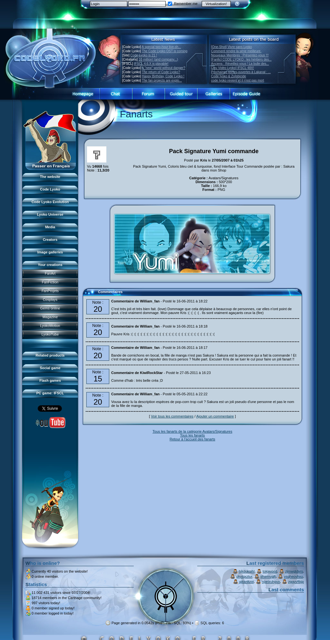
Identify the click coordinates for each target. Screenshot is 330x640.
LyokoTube (50, 334)
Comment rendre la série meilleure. (236, 51)
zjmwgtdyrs (294, 571)
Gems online (50, 308)
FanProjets (50, 291)
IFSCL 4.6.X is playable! (151, 63)
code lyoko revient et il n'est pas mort (237, 80)
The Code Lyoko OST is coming (164, 51)
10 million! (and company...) (158, 59)
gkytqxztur (244, 576)
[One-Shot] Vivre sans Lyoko (231, 47)
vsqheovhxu (293, 576)
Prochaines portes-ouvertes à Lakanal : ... (241, 72)
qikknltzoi (246, 582)
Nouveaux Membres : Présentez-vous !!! (239, 55)
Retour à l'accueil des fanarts (192, 439)
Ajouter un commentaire (215, 416)
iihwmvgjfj (268, 576)
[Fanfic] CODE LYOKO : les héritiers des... (241, 59)
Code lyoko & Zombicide (228, 76)
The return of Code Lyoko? (161, 72)
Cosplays (50, 299)
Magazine (50, 317)
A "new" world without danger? (163, 68)
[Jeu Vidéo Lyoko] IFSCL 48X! (232, 68)
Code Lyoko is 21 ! (144, 55)
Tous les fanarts (192, 435)
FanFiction (50, 282)
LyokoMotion (50, 326)
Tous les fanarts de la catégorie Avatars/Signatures (192, 431)
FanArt (50, 273)
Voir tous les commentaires (172, 416)
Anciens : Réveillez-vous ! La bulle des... (240, 63)
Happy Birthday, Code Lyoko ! (163, 76)
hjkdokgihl (247, 571)
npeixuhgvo (271, 582)
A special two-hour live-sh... (161, 47)
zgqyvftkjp (296, 582)
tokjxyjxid (270, 571)
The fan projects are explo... (162, 80)
